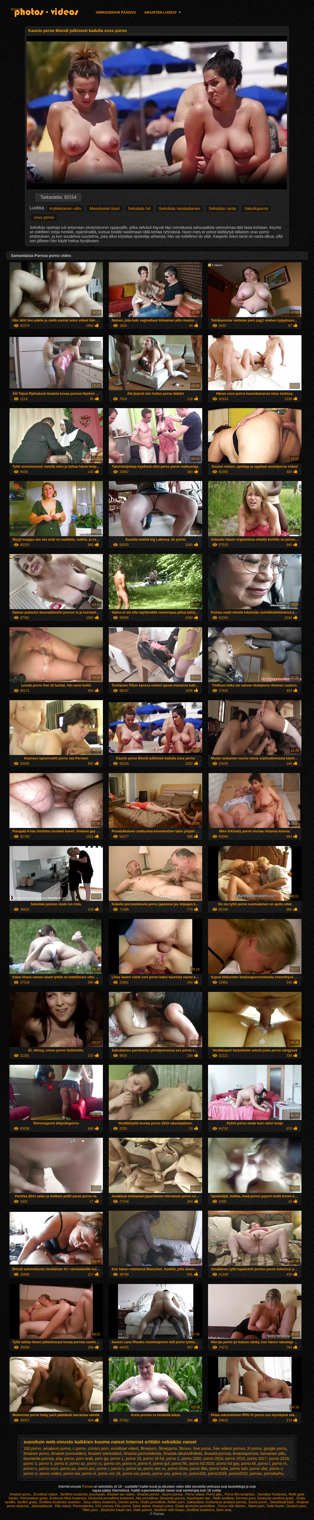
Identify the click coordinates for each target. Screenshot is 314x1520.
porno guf (161, 1463)
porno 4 (45, 1463)
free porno (202, 1448)
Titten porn (90, 1510)
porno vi (31, 1473)
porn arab (84, 1458)
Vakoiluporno (256, 208)
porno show (178, 1468)
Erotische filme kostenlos (68, 1498)
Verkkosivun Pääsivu (116, 12)
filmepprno (168, 1448)
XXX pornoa (104, 1506)
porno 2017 (257, 1458)
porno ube (258, 1468)
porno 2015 (235, 1458)
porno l (264, 1463)
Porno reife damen (232, 1506)
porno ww (71, 1473)
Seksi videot (141, 1506)
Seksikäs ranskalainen (179, 208)
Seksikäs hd (139, 208)
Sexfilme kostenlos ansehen (60, 1502)
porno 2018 (279, 1458)
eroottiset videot (125, 1448)
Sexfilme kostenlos (200, 1510)
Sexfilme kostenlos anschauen (82, 1494)
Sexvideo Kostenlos (272, 1494)
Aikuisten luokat (160, 12)
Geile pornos (142, 1510)
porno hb (179, 1463)
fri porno (254, 1448)
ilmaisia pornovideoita (142, 1453)
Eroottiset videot (45, 1494)
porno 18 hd (153, 1458)
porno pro (86, 1468)
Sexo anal (223, 1510)
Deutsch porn (296, 1506)
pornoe (255, 1473)
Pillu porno (123, 1506)
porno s (117, 1468)
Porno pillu (214, 1494)
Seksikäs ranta (222, 208)
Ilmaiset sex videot (121, 1494)
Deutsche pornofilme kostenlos (111, 1498)
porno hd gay (227, 1463)
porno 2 (172, 1458)
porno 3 (30, 1463)
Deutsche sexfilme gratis (276, 1498)
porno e (128, 1463)
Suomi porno (258, 1502)
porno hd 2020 (201, 1463)
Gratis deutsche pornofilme (195, 1506)
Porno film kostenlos (240, 1494)
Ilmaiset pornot (148, 1494)
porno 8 (60, 1463)
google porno (275, 1448)
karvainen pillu (272, 1453)
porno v (276, 1468)
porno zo (179, 1473)
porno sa (133, 1468)
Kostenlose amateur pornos (226, 1502)
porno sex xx (154, 1468)
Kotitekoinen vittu (65, 208)
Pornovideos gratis (34, 1498)
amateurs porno (57, 1448)
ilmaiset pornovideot (68, 1453)
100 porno (32, 1448)
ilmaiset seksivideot (105, 1453)
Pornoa (16, 9)
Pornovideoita (83, 1506)
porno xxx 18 (109, 1473)
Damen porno (128, 1502)
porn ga (101, 1458)
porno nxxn (48, 1468)
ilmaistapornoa (245, 1453)
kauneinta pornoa (39, 1458)
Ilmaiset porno (21, 1494)
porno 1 (116, 1458)
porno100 (197, 1473)
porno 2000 (191, 1458)
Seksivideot (195, 1502)
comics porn (98, 1448)
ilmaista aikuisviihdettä (182, 1453)
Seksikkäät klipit (282, 1502)
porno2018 (217, 1473)
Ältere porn (256, 1506)
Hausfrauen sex (199, 1498)
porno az (77, 1463)
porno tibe (198, 1468)
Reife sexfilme (223, 1498)
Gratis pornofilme (152, 1502)
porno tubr (239, 1468)
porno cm (112, 1463)
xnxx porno (44, 217)
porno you (161, 1473)
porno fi (144, 1463)
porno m (279, 1463)
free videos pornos (229, 1448)
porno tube (218, 1468)
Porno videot (195, 1494)
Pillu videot (63, 1506)
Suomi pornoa (173, 1494)
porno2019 (238, 1473)
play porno (65, 1458)
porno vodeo (50, 1473)
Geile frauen (275, 1506)
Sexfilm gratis (27, 1502)
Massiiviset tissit (105, 208)
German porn (246, 1498)
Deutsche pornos (172, 1498)
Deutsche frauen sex (116, 1510)
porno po (68, 1468)
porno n (30, 1468)
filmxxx (185, 1448)
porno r (103, 1468)
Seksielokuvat (42, 1506)
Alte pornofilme (146, 1498)
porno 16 (133, 1458)
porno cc (94, 1463)
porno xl (89, 1473)
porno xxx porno (136, 1473)
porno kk (248, 1463)
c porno (79, 1448)
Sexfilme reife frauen (169, 1510)
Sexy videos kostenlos (100, 1502)
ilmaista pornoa (217, 1453)
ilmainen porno (36, 1453)
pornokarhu (274, 1473)
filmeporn (149, 1448)
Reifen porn (176, 1502)
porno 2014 (213, 1458)
